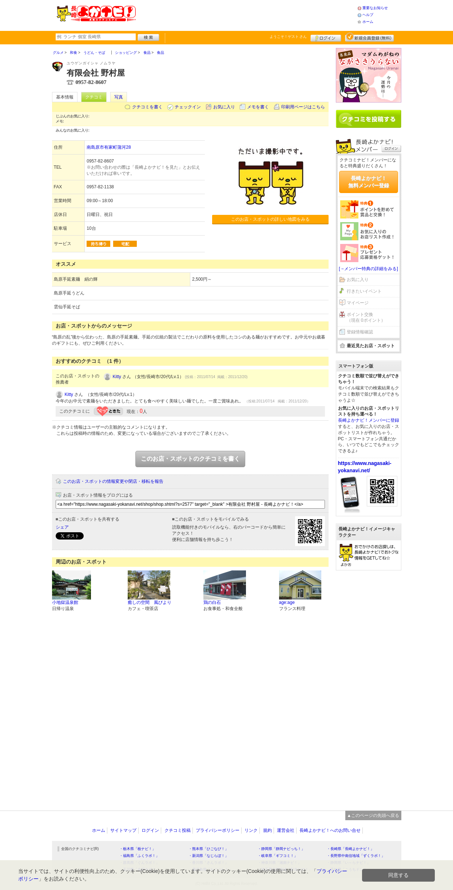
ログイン (325, 37)
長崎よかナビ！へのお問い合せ (330, 830)
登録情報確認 (360, 331)
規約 (267, 830)
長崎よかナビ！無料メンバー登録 (368, 181)
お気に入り (224, 106)
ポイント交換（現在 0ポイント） (366, 317)
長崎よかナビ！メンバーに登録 (368, 420)
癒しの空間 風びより (149, 602)
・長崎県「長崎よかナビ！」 (350, 849)
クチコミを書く (147, 106)
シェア (62, 527)
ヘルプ (367, 15)
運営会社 (285, 830)
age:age (287, 602)
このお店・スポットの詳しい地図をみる (270, 219)
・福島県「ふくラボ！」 (139, 856)
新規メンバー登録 (369, 37)
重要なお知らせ (375, 8)
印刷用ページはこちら (303, 106)
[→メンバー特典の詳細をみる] (368, 268)
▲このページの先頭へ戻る (373, 815)
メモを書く (258, 106)
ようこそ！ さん (288, 37)
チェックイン (188, 106)
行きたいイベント (364, 291)
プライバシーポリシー (217, 830)
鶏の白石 (212, 602)
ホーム (367, 22)
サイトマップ (123, 830)
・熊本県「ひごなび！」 (208, 849)
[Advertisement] (246, 14)
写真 (118, 97)
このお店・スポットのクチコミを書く (190, 459)
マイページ (358, 302)
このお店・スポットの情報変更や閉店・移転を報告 (113, 481)
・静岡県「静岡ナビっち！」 (281, 849)
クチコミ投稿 (177, 830)
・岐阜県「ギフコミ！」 (278, 856)
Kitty (117, 376)
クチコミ (94, 97)
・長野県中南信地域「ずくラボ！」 (356, 856)
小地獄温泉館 (65, 602)
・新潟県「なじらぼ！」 (208, 856)
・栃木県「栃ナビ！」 (137, 849)
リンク (251, 830)
